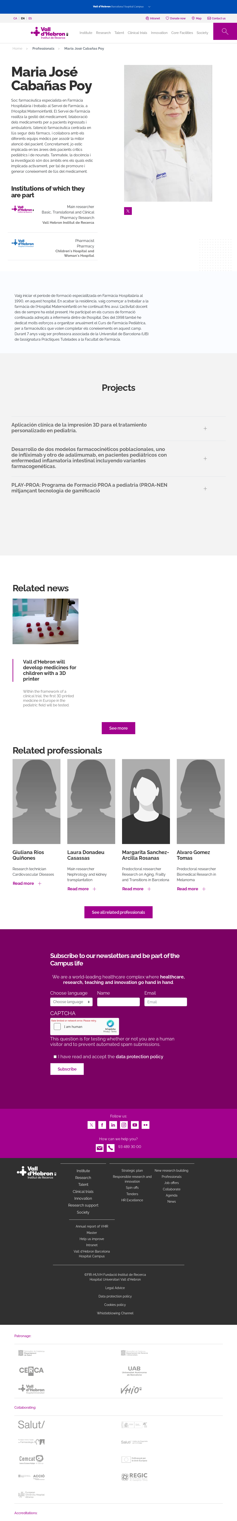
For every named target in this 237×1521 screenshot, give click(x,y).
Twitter (128, 210)
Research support (83, 1205)
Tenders (132, 1194)
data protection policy (139, 1056)
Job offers (171, 1183)
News (171, 1201)
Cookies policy (115, 1305)
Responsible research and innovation (132, 1179)
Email (150, 993)
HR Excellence (132, 1200)
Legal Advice (115, 1288)
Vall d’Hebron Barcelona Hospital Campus (92, 1254)
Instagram (124, 1124)
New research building (171, 1170)
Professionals (172, 1177)
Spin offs (132, 1187)
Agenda (171, 1195)
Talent (119, 33)
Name (103, 993)
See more (118, 728)
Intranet (92, 1245)
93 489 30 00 (129, 1147)
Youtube (135, 1124)
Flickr (145, 1124)
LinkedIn (113, 1124)
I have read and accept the (110, 1056)
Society (202, 33)
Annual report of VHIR (92, 1226)
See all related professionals (118, 912)
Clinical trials (137, 33)
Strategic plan (132, 1170)
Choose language (69, 993)
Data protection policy (115, 1296)
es (30, 18)
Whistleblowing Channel (115, 1313)
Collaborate (171, 1189)
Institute (83, 1171)
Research (103, 33)
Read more (23, 883)
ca (15, 18)
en (23, 18)
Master (92, 1233)
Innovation (159, 33)
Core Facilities (182, 33)
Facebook (102, 1124)
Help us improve (92, 1239)
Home (17, 48)
